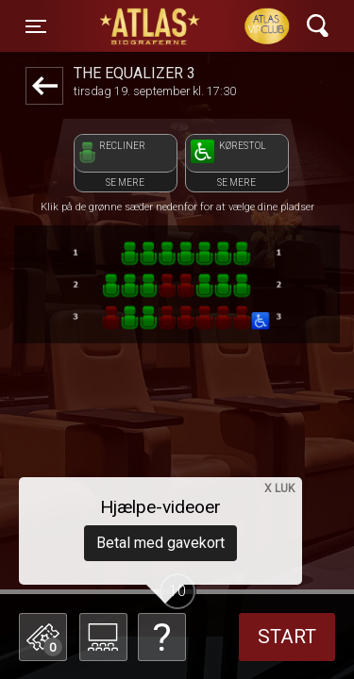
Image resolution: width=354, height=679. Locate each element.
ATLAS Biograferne (155, 26)
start (287, 636)
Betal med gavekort (160, 543)
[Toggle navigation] (36, 26)
